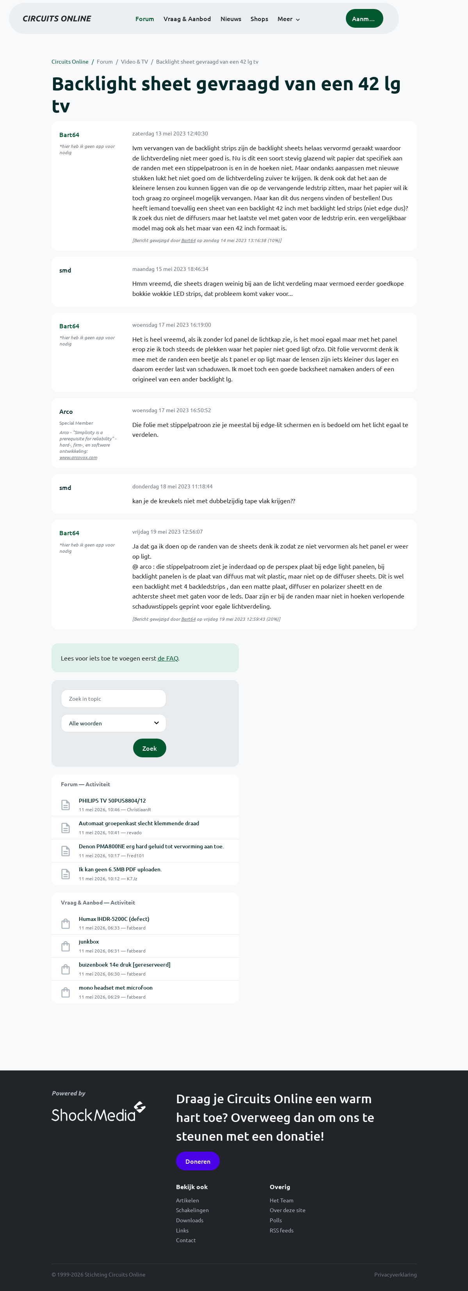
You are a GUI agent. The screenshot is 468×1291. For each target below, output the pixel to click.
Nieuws (261, 28)
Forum (174, 28)
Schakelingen (192, 1209)
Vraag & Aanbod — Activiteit (98, 902)
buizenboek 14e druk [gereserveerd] (125, 964)
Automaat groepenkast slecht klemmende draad (139, 823)
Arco (66, 411)
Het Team (282, 1200)
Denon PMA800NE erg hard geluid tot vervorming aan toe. (151, 846)
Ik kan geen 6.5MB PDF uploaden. (120, 869)
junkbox (89, 941)
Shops (289, 28)
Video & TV (134, 61)
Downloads (189, 1219)
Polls (276, 1219)
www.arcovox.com (78, 457)
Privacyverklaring (395, 1274)
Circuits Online (70, 61)
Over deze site (288, 1209)
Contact (186, 1239)
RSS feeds (282, 1230)
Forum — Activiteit (85, 783)
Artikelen (187, 1200)
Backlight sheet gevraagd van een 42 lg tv (207, 61)
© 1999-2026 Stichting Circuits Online (99, 1274)
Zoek (149, 748)
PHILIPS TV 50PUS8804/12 (112, 800)
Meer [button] (315, 28)
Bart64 (69, 134)
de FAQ (168, 658)
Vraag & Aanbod (217, 28)
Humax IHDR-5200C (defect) (114, 918)
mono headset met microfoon (116, 987)
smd (65, 269)
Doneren (197, 1161)
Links (182, 1230)
